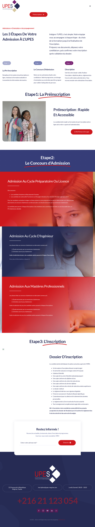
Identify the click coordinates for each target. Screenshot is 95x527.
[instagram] (43, 510)
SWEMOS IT (61, 519)
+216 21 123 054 (47, 500)
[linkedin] (52, 510)
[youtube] (47, 510)
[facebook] (39, 510)
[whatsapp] (56, 510)
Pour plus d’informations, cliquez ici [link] (19, 258)
